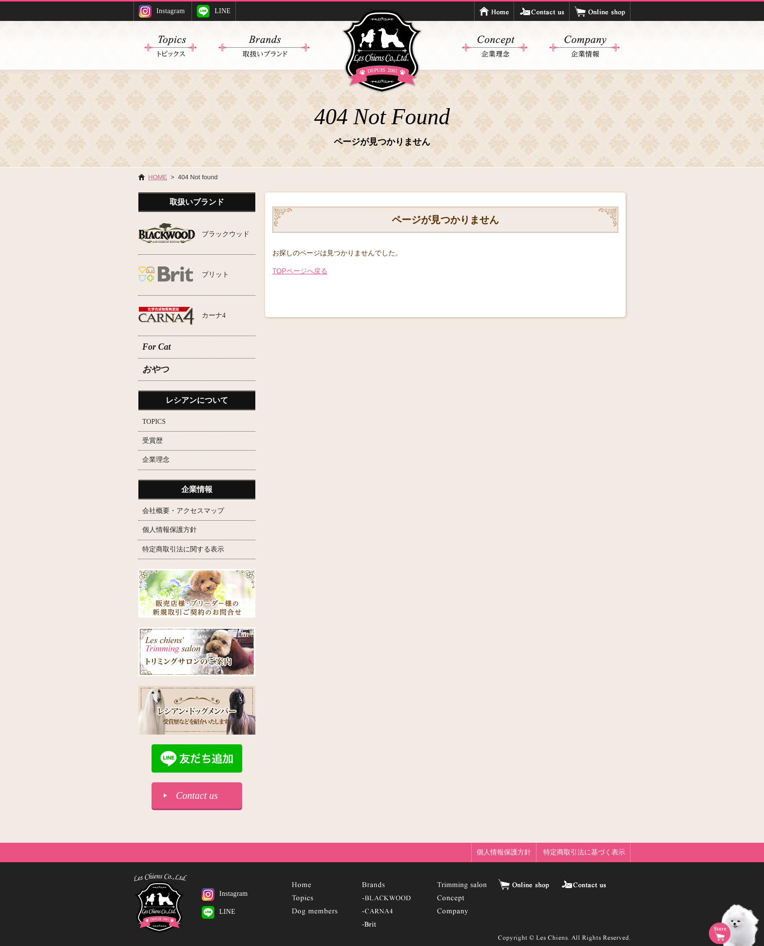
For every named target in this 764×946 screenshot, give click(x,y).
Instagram (162, 11)
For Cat (156, 347)
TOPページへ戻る (299, 271)
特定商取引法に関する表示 (183, 549)
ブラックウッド (225, 234)
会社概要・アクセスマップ (183, 510)
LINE (213, 11)
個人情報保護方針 (169, 529)
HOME (157, 177)
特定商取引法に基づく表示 (584, 852)
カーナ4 (214, 315)
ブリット (215, 274)
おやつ (155, 369)
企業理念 (156, 459)
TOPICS (154, 421)
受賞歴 (152, 440)
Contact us (197, 795)
